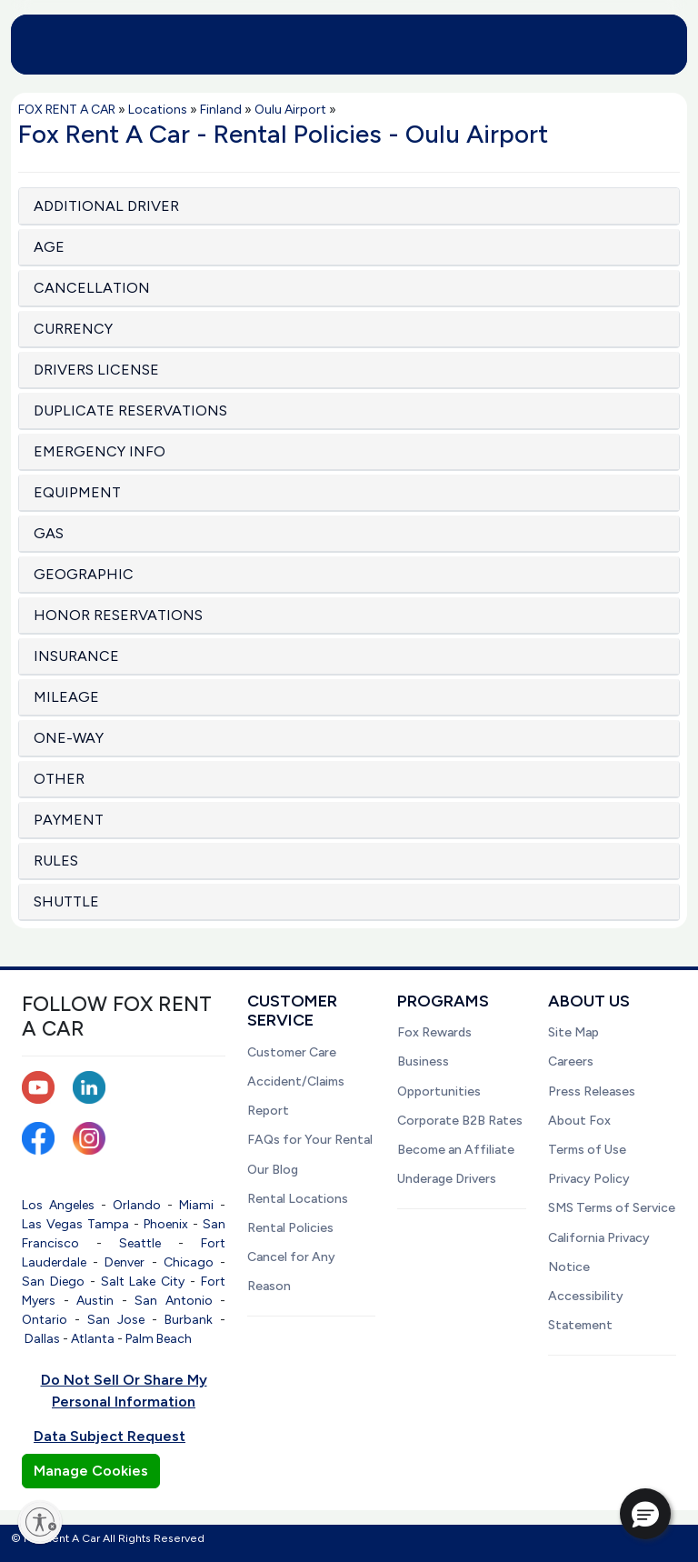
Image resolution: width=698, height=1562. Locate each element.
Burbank (189, 1319)
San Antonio (174, 1300)
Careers (570, 1061)
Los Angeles (58, 1205)
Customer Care (291, 1052)
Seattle (140, 1243)
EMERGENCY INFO (99, 451)
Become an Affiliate (455, 1149)
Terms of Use (587, 1149)
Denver (125, 1262)
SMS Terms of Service (611, 1208)
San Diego (53, 1281)
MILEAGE (66, 697)
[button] (645, 1513)
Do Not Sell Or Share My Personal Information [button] (124, 1390)
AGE (49, 246)
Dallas (42, 1339)
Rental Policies (290, 1228)
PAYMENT (69, 819)
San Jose (116, 1319)
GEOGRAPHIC (84, 574)
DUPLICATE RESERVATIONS (130, 410)
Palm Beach (158, 1339)
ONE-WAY (69, 737)
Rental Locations (297, 1199)
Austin (95, 1300)
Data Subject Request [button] (109, 1436)
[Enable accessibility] (40, 1522)
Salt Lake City (143, 1281)
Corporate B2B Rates (460, 1120)
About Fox (579, 1120)
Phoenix (166, 1224)
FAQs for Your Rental (310, 1139)
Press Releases (591, 1091)
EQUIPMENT (77, 492)
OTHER (59, 778)
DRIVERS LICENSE (96, 369)
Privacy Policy (589, 1179)
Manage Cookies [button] (91, 1470)
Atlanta (93, 1339)
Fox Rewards (434, 1032)
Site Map (573, 1032)
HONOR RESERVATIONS (118, 615)
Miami (196, 1205)
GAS (49, 533)
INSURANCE (76, 656)
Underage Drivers (446, 1179)
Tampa (108, 1224)
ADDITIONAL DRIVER (106, 206)
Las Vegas (52, 1224)
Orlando (137, 1205)
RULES (56, 860)
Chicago (189, 1262)
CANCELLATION (92, 287)
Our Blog (272, 1169)
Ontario (44, 1319)
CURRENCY (73, 328)
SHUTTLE (66, 901)
